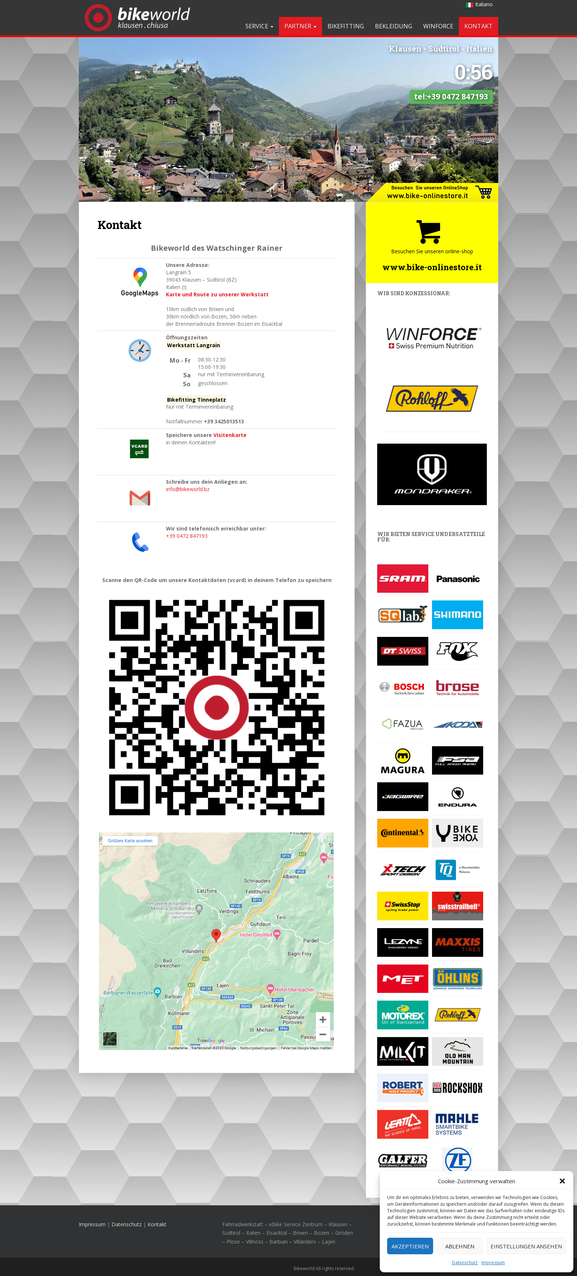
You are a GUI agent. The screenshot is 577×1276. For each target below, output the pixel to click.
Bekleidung (393, 26)
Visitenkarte (230, 434)
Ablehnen (459, 1246)
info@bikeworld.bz (187, 489)
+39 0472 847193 (187, 535)
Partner (300, 26)
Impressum (493, 1262)
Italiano (479, 4)
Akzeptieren (410, 1246)
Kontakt (478, 26)
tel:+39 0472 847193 (451, 55)
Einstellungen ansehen (526, 1246)
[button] (562, 1181)
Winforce (438, 26)
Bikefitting (346, 26)
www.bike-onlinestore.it (432, 267)
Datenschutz (465, 1262)
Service (259, 26)
